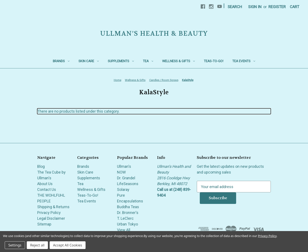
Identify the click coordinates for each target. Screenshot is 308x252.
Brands (61, 61)
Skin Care (88, 61)
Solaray (123, 189)
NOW (121, 172)
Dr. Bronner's (127, 212)
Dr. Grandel (126, 178)
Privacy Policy (49, 212)
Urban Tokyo (127, 224)
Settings (14, 245)
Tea (148, 61)
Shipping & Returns (53, 207)
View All (123, 230)
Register (277, 6)
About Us (45, 183)
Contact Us (46, 189)
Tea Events (243, 61)
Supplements (121, 61)
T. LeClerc (125, 218)
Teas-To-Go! (213, 61)
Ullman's (124, 166)
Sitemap (44, 224)
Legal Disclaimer (51, 218)
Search (235, 6)
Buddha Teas (128, 207)
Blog (41, 166)
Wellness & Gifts (178, 61)
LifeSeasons (127, 183)
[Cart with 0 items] (294, 6)
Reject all (37, 245)
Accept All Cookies (67, 245)
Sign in (255, 6)
